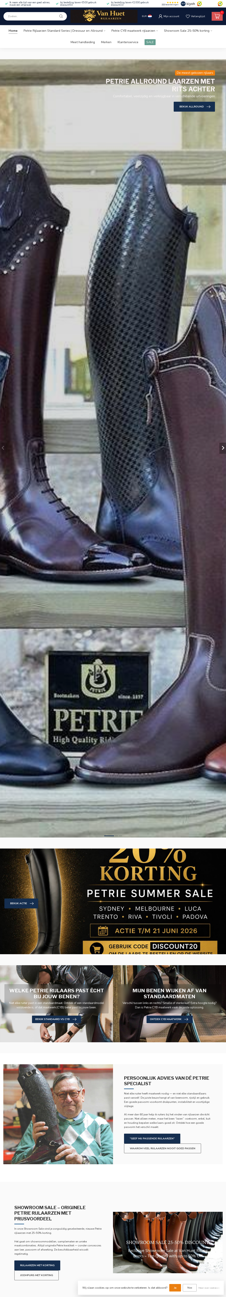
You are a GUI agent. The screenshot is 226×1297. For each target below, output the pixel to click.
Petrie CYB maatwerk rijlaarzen (133, 31)
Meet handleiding (83, 42)
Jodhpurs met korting (36, 1275)
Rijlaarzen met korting (37, 1265)
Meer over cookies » (208, 1288)
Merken (106, 42)
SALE (150, 42)
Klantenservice (128, 42)
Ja (175, 1288)
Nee (189, 1288)
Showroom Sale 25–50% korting (186, 31)
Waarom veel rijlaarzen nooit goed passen (162, 1148)
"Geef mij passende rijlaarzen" (152, 1138)
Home (13, 31)
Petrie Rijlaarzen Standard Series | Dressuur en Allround (63, 31)
